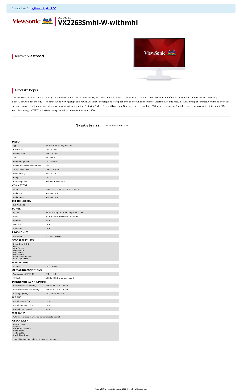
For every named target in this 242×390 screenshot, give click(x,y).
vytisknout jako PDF (43, 8)
